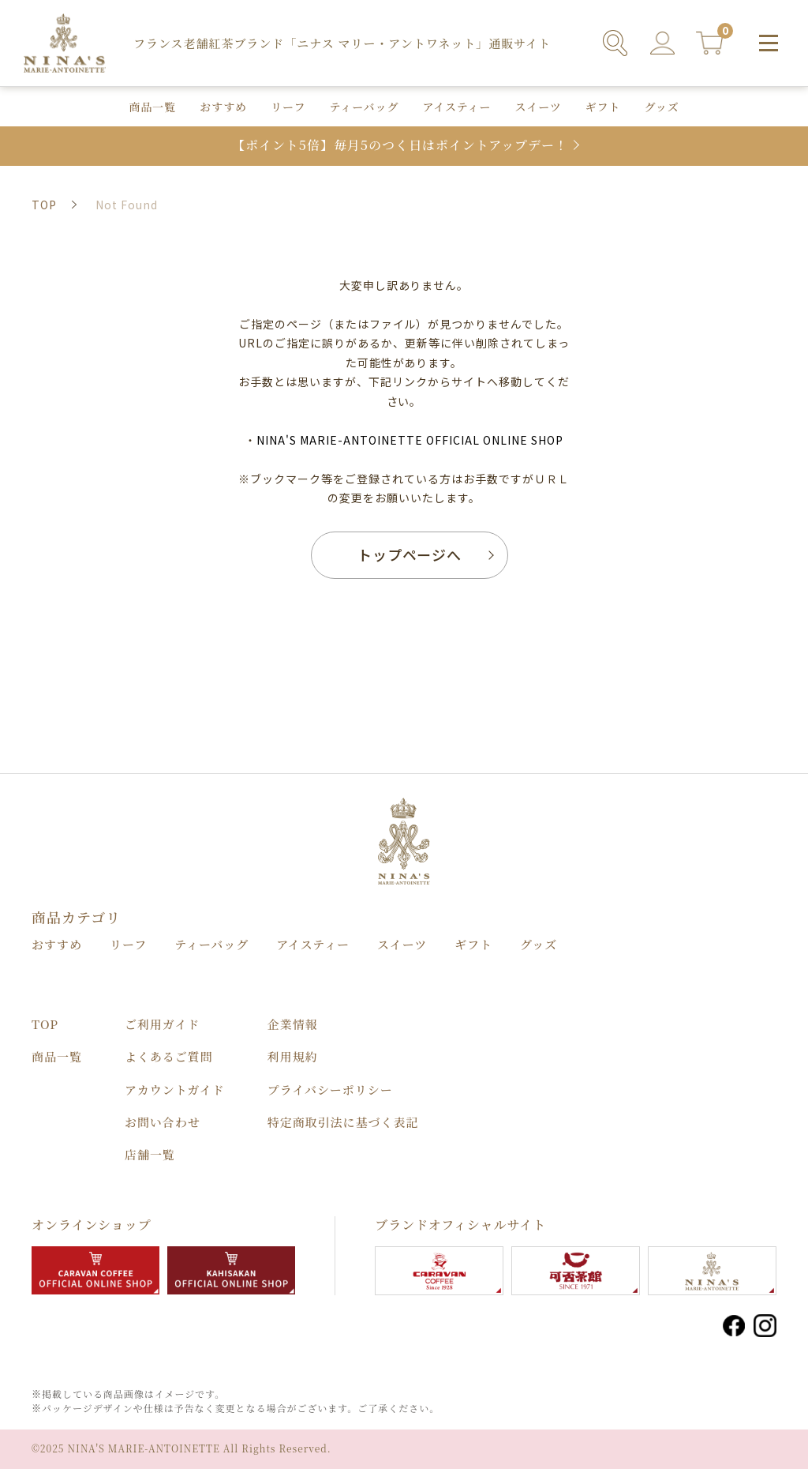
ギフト (603, 107)
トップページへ (409, 554)
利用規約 (292, 1056)
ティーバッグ (363, 107)
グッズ (662, 107)
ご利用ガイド (162, 1024)
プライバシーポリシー (330, 1089)
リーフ (288, 107)
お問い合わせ (162, 1122)
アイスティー (456, 107)
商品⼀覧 (152, 107)
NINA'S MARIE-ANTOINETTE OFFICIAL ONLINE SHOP (409, 440)
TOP (45, 1024)
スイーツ (538, 107)
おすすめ (223, 107)
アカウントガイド (175, 1089)
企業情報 (292, 1024)
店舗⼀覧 (150, 1154)
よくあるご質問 (169, 1056)
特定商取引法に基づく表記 (343, 1122)
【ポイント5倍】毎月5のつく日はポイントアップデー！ (400, 145)
